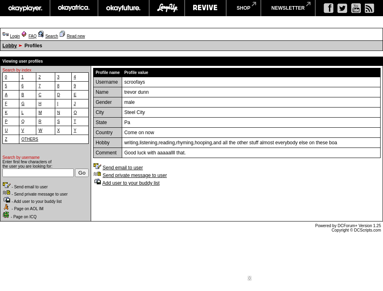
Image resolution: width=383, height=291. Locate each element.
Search (51, 36)
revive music (205, 8)
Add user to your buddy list (131, 183)
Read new (76, 36)
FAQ (33, 36)
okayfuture (123, 8)
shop (243, 8)
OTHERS (29, 139)
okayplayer (25, 8)
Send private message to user (134, 175)
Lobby (9, 45)
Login (15, 36)
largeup (167, 8)
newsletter (288, 8)
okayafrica (74, 8)
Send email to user (122, 168)
